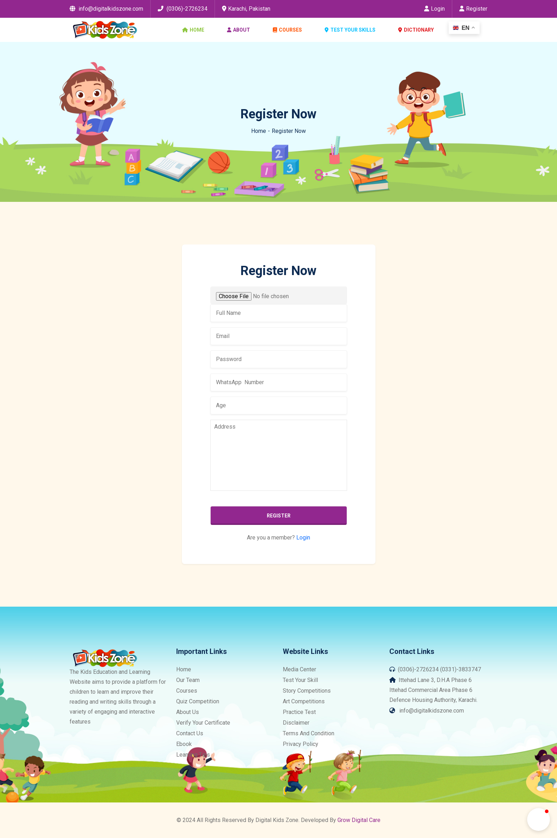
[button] (538, 819)
